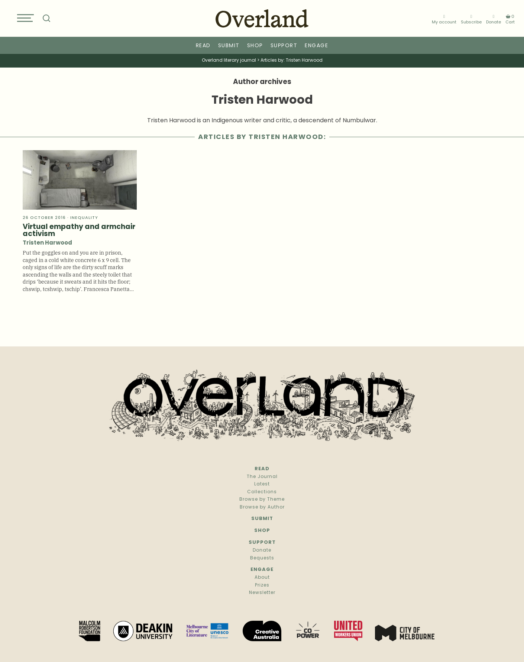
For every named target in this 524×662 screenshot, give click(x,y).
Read (203, 46)
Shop (255, 46)
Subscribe (471, 19)
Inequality (84, 218)
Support (284, 46)
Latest (262, 484)
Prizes (262, 585)
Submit (229, 46)
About (262, 577)
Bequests (262, 558)
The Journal (262, 477)
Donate (493, 19)
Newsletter (262, 593)
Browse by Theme (262, 499)
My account (444, 19)
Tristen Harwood (47, 243)
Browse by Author (262, 507)
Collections (262, 492)
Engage (316, 46)
